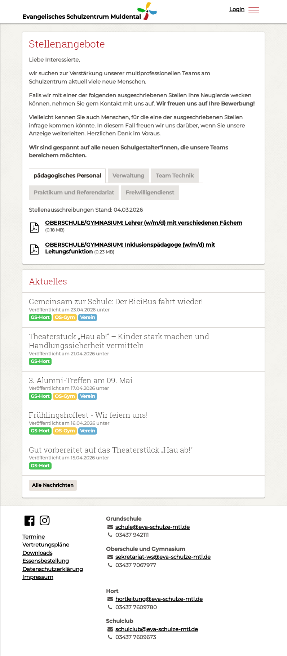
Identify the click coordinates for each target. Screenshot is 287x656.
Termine (33, 536)
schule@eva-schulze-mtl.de (152, 527)
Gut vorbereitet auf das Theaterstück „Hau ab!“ (111, 450)
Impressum (37, 577)
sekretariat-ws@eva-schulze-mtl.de (163, 556)
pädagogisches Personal (67, 175)
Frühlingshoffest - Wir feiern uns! (88, 415)
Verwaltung (128, 175)
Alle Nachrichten (53, 485)
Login (236, 9)
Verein (87, 317)
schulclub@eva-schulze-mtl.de (156, 629)
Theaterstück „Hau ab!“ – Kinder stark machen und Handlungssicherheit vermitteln (119, 340)
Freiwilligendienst (149, 192)
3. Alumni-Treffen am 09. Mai (81, 380)
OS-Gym (65, 317)
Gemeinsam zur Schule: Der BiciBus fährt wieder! (116, 301)
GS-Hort (40, 317)
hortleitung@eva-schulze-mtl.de (159, 599)
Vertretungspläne (45, 544)
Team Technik (175, 175)
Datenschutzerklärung (52, 569)
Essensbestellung (45, 560)
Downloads (37, 552)
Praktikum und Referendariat (74, 192)
